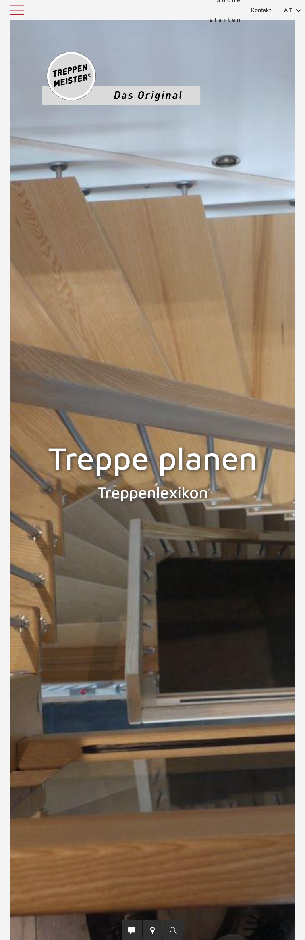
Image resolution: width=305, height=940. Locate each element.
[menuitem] (289, 10)
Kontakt (261, 9)
